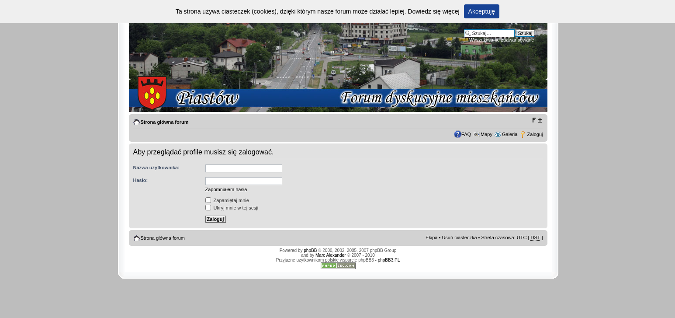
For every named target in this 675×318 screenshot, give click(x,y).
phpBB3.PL (389, 260)
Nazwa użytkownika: (156, 167)
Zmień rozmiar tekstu (536, 120)
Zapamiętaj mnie (227, 200)
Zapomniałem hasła (226, 189)
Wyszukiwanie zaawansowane (501, 39)
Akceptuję (481, 11)
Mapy (486, 134)
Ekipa (432, 237)
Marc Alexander (330, 255)
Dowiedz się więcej (433, 11)
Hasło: (140, 180)
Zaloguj (535, 134)
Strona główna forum (165, 122)
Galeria (509, 134)
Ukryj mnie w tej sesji (232, 207)
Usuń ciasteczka (459, 237)
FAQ (466, 134)
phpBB (310, 250)
